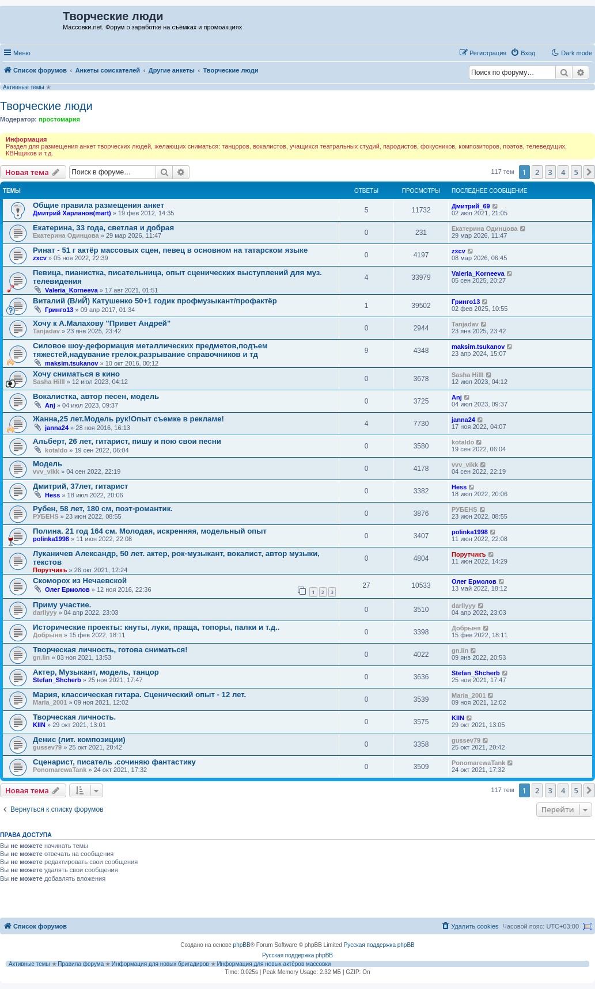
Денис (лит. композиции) (79, 739)
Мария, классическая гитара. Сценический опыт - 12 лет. (139, 694)
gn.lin (41, 657)
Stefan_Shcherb (57, 679)
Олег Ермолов (67, 589)
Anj (50, 405)
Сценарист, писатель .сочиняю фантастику (114, 762)
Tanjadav (46, 331)
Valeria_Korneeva (71, 290)
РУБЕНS (46, 516)
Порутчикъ (50, 569)
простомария (59, 119)
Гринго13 (59, 309)
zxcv (40, 257)
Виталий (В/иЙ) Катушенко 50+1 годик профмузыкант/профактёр (155, 300)
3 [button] (550, 172)
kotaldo (56, 450)
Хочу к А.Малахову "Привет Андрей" (101, 323)
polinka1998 (51, 538)
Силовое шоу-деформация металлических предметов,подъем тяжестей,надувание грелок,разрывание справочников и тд (150, 350)
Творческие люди (46, 106)
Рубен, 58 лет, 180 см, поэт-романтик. (103, 508)
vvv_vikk (46, 471)
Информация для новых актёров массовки (274, 964)
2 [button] (537, 172)
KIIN (39, 724)
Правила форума (81, 964)
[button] (589, 172)
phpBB (242, 945)
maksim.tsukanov (71, 363)
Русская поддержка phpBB (379, 945)
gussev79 (47, 747)
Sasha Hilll (49, 381)
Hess (52, 495)
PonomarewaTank (59, 769)
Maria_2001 (50, 702)
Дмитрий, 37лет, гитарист (80, 486)
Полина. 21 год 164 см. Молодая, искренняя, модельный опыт (150, 531)
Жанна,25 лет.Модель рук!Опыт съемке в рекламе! (128, 418)
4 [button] (563, 172)
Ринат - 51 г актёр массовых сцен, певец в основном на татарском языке (170, 250)
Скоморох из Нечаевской (80, 580)
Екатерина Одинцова (66, 235)
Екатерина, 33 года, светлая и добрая (103, 227)
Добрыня (47, 635)
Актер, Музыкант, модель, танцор (96, 672)
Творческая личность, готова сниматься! (110, 649)
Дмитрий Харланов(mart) (72, 213)
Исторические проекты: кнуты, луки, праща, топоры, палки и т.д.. (156, 627)
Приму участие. (62, 604)
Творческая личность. (74, 717)
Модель (47, 463)
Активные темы (23, 87)
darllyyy (45, 612)
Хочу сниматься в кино (76, 374)
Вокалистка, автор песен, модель (96, 396)
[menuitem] (522, 53)
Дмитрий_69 (471, 206)
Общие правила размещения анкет (98, 205)
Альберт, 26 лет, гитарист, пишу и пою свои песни (127, 441)
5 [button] (576, 172)
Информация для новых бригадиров (160, 964)
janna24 (57, 427)
